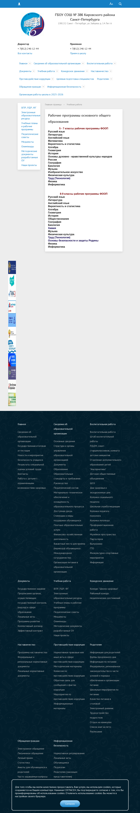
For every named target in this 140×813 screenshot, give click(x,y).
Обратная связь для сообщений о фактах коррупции (65, 685)
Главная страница (53, 104)
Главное (23, 63)
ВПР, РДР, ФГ (28, 107)
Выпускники (96, 543)
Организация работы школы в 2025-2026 (41, 94)
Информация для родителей (105, 652)
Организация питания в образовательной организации (66, 567)
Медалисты (27, 141)
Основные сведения (64, 441)
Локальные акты (26, 616)
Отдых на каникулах (101, 722)
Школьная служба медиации (105, 506)
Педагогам (59, 767)
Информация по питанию (103, 661)
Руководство (61, 483)
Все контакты (25, 53)
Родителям (103, 78)
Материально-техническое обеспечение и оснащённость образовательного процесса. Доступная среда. (69, 502)
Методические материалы (68, 666)
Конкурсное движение (73, 71)
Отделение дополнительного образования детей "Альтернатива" (105, 464)
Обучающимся (61, 762)
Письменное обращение (30, 753)
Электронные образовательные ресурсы (30, 115)
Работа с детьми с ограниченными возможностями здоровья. (32, 483)
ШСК (92, 483)
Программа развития (29, 621)
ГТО (92, 548)
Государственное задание (31, 588)
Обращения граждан (30, 86)
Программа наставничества (32, 652)
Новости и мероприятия (30, 455)
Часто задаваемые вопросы (32, 776)
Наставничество (99, 71)
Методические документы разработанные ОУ (29, 155)
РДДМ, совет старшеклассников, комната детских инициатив (105, 450)
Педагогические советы (29, 135)
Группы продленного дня (103, 657)
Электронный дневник (101, 708)
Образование (61, 469)
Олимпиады (27, 146)
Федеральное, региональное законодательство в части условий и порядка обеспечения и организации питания (105, 675)
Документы (25, 71)
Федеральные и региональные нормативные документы (32, 661)
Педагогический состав (66, 487)
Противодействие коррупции (34, 78)
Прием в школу (78, 53)
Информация (96, 562)
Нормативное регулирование (69, 753)
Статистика (24, 762)
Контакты (23, 473)
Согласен (70, 803)
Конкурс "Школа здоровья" (104, 588)
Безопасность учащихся (30, 459)
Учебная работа (46, 71)
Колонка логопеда (100, 520)
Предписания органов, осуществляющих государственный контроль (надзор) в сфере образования (32, 603)
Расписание (96, 731)
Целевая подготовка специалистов (75, 78)
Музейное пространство (103, 534)
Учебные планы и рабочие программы (29, 126)
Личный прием (25, 757)
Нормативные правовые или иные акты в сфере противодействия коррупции (69, 657)
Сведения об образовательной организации (57, 63)
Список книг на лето (100, 726)
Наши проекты (29, 165)
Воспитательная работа (99, 63)
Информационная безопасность (64, 86)
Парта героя (96, 539)
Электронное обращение (31, 748)
